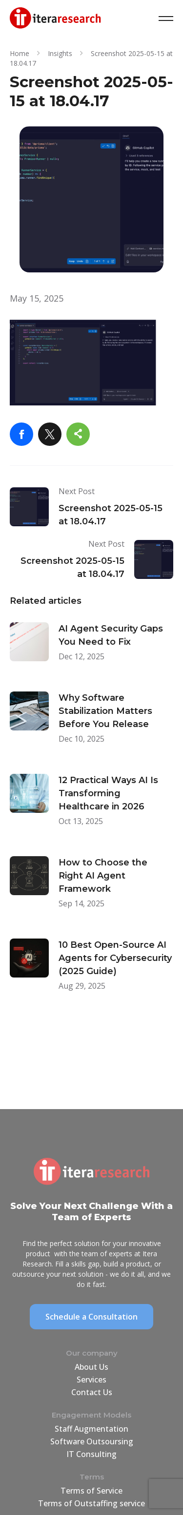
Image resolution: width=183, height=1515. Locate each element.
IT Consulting (91, 1454)
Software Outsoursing (91, 1441)
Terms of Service (91, 1490)
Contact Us (91, 1392)
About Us (91, 1367)
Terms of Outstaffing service (91, 1503)
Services (91, 1379)
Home (19, 53)
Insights (60, 53)
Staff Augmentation (91, 1428)
